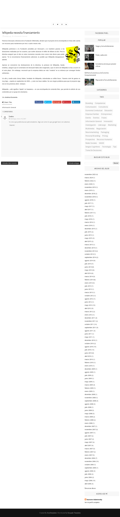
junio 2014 (88, 267)
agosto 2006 (89, 471)
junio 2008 (88, 410)
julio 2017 (88, 203)
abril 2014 (88, 273)
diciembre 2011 (90, 318)
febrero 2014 (89, 280)
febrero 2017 (89, 213)
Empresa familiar (92, 114)
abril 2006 (88, 484)
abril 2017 (88, 209)
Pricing (105, 136)
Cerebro (11, 116)
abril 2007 (88, 445)
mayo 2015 (88, 238)
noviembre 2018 (90, 197)
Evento (88, 118)
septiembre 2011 (90, 327)
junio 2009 (88, 378)
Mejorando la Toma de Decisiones (106, 80)
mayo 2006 (88, 480)
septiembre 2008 (90, 401)
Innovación (108, 121)
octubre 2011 (89, 324)
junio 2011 (88, 334)
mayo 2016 (88, 219)
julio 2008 (88, 407)
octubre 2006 (89, 465)
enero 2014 (88, 283)
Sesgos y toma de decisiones (105, 46)
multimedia (90, 128)
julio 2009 (88, 375)
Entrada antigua (73, 163)
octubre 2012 (89, 296)
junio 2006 (88, 477)
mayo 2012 (88, 305)
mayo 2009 (88, 382)
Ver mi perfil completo (92, 502)
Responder (12, 125)
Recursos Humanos (104, 139)
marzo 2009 (89, 385)
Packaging (105, 132)
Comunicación (91, 107)
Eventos (96, 118)
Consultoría (103, 107)
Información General (20, 36)
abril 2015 (88, 241)
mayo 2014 (88, 270)
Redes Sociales (91, 143)
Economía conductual (94, 110)
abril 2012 (88, 308)
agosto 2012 (89, 299)
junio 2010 (88, 353)
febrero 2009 (89, 388)
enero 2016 (88, 225)
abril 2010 (88, 356)
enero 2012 (88, 315)
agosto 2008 (89, 404)
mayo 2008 (88, 414)
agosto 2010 (89, 347)
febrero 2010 (89, 362)
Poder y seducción (101, 55)
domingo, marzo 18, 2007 (18, 119)
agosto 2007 (89, 433)
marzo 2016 (89, 222)
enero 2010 (88, 366)
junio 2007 (88, 439)
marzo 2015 (89, 245)
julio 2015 (88, 232)
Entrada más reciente (9, 163)
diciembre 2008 (90, 394)
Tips (114, 147)
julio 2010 (88, 350)
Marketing (112, 125)
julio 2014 (88, 264)
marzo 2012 (89, 312)
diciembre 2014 (90, 248)
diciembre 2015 (90, 229)
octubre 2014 (89, 254)
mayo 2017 (88, 206)
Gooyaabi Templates (74, 513)
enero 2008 (88, 423)
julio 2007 (88, 436)
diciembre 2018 (90, 194)
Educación (108, 110)
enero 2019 (88, 190)
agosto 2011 (89, 331)
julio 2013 (88, 286)
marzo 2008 (89, 417)
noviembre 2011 (90, 321)
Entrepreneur (106, 114)
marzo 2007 (89, 449)
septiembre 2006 (90, 468)
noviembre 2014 (90, 251)
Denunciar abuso (90, 488)
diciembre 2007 (90, 426)
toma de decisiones (94, 150)
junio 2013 (88, 289)
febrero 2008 (89, 420)
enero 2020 (88, 184)
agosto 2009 (89, 372)
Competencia (100, 103)
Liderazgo (102, 125)
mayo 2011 (88, 337)
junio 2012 (88, 302)
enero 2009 (88, 391)
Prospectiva (90, 139)
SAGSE (101, 143)
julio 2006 (88, 474)
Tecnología (106, 147)
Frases (104, 118)
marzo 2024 (89, 178)
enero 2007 (88, 455)
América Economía (11, 97)
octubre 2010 (89, 343)
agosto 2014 (89, 261)
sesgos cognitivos (93, 147)
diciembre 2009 (90, 369)
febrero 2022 (89, 181)
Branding (89, 103)
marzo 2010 (89, 359)
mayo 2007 (88, 442)
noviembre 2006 (90, 461)
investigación (91, 125)
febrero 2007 (89, 452)
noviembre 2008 (90, 398)
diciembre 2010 (90, 340)
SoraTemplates (52, 513)
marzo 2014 (89, 276)
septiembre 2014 (90, 257)
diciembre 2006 (90, 458)
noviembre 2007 (90, 429)
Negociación (101, 128)
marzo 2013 (89, 292)
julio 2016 (88, 216)
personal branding (93, 136)
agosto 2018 (89, 200)
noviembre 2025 (90, 174)
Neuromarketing (92, 132)
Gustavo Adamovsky (94, 500)
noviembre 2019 (90, 187)
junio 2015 (88, 235)
